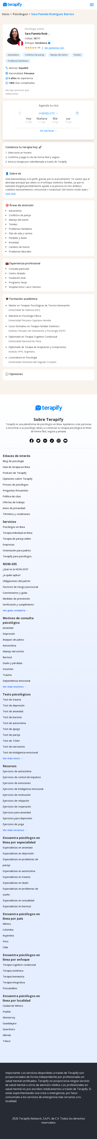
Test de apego (11, 729)
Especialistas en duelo (15, 882)
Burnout (7, 657)
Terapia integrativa (14, 982)
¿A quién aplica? (12, 575)
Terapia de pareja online (17, 538)
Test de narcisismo (14, 746)
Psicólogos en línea (14, 527)
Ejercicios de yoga (13, 824)
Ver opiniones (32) (54, 47)
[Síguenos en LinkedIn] (45, 441)
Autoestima (9, 645)
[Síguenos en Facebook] (32, 441)
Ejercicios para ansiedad (17, 812)
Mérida (7, 1035)
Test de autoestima (14, 723)
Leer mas (10, 193)
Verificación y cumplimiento (18, 604)
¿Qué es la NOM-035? (15, 569)
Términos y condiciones (16, 514)
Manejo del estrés (13, 651)
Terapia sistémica (13, 970)
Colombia (8, 929)
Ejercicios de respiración (17, 806)
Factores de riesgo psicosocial (20, 586)
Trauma (7, 674)
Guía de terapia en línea (16, 467)
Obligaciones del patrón (16, 581)
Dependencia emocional (16, 680)
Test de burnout (12, 717)
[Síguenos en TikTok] (52, 441)
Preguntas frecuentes (15, 490)
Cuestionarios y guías (15, 592)
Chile (5, 947)
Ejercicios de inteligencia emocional (23, 789)
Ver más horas (48, 130)
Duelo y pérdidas (12, 663)
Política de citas (12, 496)
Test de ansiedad (13, 711)
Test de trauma (12, 699)
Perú (5, 941)
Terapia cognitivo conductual (19, 964)
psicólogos (20, 14)
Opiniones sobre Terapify (17, 478)
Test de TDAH (11, 740)
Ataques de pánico (13, 639)
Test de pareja (11, 734)
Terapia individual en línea (17, 532)
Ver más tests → (13, 758)
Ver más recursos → (15, 830)
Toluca (6, 1041)
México (7, 923)
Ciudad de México (13, 1005)
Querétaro (9, 1029)
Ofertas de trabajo (14, 502)
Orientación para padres (17, 550)
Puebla (7, 1011)
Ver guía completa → (16, 610)
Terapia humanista (13, 976)
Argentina (8, 935)
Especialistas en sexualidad (18, 900)
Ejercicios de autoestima (17, 771)
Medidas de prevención (16, 598)
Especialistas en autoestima (19, 871)
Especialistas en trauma (16, 877)
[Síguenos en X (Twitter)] (38, 441)
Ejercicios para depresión (17, 818)
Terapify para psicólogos (17, 556)
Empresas (9, 544)
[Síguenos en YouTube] (65, 441)
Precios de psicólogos (15, 484)
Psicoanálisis (10, 988)
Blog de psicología (13, 461)
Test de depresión (14, 705)
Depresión (9, 633)
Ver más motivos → (15, 686)
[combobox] (25, 113)
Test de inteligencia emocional (20, 752)
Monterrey (9, 1017)
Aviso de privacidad (14, 508)
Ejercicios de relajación (16, 800)
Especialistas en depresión (18, 853)
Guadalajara (9, 1023)
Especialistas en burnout (17, 906)
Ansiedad (8, 627)
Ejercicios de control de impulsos (22, 777)
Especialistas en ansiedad (17, 847)
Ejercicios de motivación (17, 794)
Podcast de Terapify (15, 472)
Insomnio (8, 669)
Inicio (5, 14)
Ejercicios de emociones (17, 783)
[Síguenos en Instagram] (59, 441)
